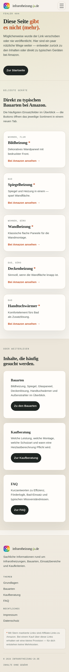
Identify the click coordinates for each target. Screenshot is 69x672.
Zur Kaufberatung (26, 457)
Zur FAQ (19, 509)
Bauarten (9, 588)
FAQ (6, 600)
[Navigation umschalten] (62, 6)
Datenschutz (11, 620)
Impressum (10, 614)
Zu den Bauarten (25, 405)
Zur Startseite (16, 70)
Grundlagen (10, 582)
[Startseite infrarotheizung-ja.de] (21, 6)
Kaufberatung (11, 594)
